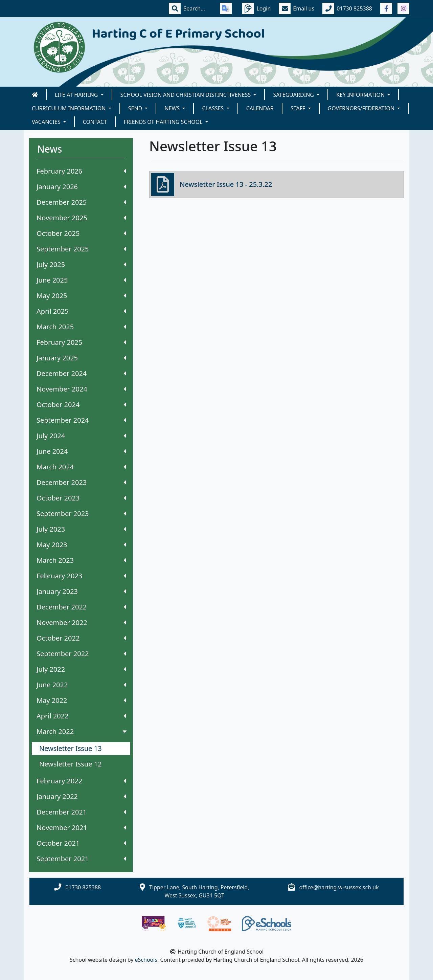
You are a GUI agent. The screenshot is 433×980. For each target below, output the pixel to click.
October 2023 (81, 498)
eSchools (146, 959)
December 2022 (81, 606)
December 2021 (81, 812)
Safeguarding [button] (294, 94)
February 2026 (81, 171)
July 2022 (81, 669)
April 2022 (81, 715)
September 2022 (81, 653)
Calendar (260, 108)
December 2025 (81, 202)
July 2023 (81, 529)
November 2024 (81, 389)
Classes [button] (213, 108)
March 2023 (81, 560)
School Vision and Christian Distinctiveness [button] (186, 94)
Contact (95, 122)
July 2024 (81, 435)
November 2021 (81, 827)
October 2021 (81, 843)
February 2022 (81, 780)
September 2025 (81, 248)
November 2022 (81, 622)
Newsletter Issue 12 (70, 764)
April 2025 (81, 311)
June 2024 (81, 451)
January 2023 (81, 591)
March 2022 (82, 731)
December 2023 (81, 482)
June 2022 (81, 684)
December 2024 (81, 373)
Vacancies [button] (47, 122)
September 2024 (81, 420)
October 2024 (81, 404)
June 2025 (81, 280)
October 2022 (81, 638)
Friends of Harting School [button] (164, 122)
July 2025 (81, 264)
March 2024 (81, 466)
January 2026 (81, 186)
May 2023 (81, 544)
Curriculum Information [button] (69, 108)
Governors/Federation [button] (362, 108)
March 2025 (81, 326)
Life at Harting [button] (77, 94)
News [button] (172, 108)
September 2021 (81, 858)
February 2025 (81, 342)
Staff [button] (299, 108)
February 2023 (81, 575)
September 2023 (81, 513)
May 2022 (81, 700)
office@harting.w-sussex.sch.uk (339, 887)
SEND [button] (136, 108)
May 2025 (81, 295)
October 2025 (81, 233)
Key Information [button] (361, 94)
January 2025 (81, 357)
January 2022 (81, 796)
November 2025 (81, 217)
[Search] (197, 8)
